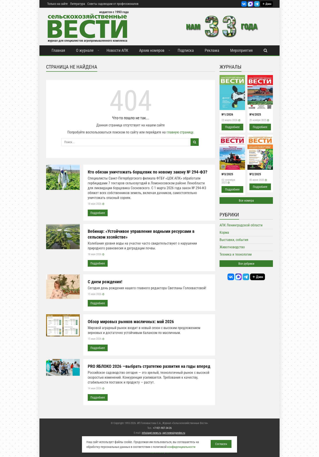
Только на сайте (57, 4)
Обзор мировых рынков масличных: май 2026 (131, 321)
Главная (58, 50)
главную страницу (180, 132)
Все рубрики (246, 263)
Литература (77, 4)
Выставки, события (234, 240)
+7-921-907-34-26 (162, 428)
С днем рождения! (105, 281)
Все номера (246, 200)
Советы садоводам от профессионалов (112, 4)
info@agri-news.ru (151, 432)
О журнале (84, 50)
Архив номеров (151, 50)
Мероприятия (241, 50)
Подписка (186, 50)
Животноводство (232, 247)
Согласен (221, 444)
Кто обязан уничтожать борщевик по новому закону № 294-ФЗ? (147, 172)
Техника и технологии (236, 254)
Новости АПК (117, 50)
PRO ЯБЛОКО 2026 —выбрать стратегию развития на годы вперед (149, 366)
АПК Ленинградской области (241, 225)
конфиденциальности (181, 447)
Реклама (212, 50)
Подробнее (97, 213)
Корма (224, 232)
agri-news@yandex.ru (173, 432)
